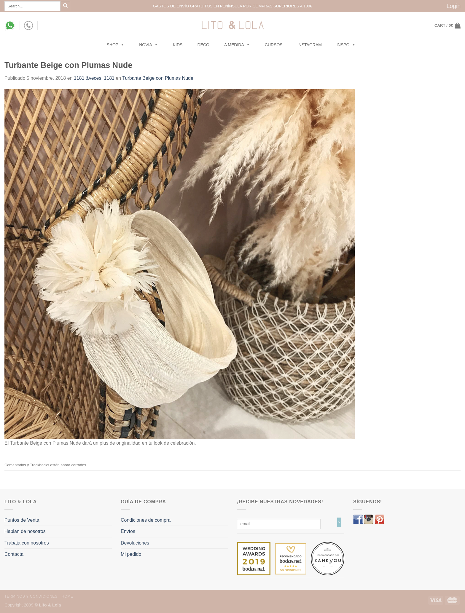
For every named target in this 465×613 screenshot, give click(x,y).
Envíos (128, 531)
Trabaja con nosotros (26, 542)
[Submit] (65, 6)
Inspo (346, 44)
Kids (178, 44)
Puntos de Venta (21, 520)
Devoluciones (135, 542)
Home (67, 596)
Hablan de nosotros (25, 531)
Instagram (309, 44)
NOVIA (148, 44)
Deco (203, 44)
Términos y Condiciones (31, 596)
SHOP (116, 44)
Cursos (274, 44)
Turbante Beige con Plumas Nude (157, 78)
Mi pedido (131, 554)
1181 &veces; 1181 (94, 78)
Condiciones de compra (146, 520)
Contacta (13, 554)
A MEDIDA (237, 44)
